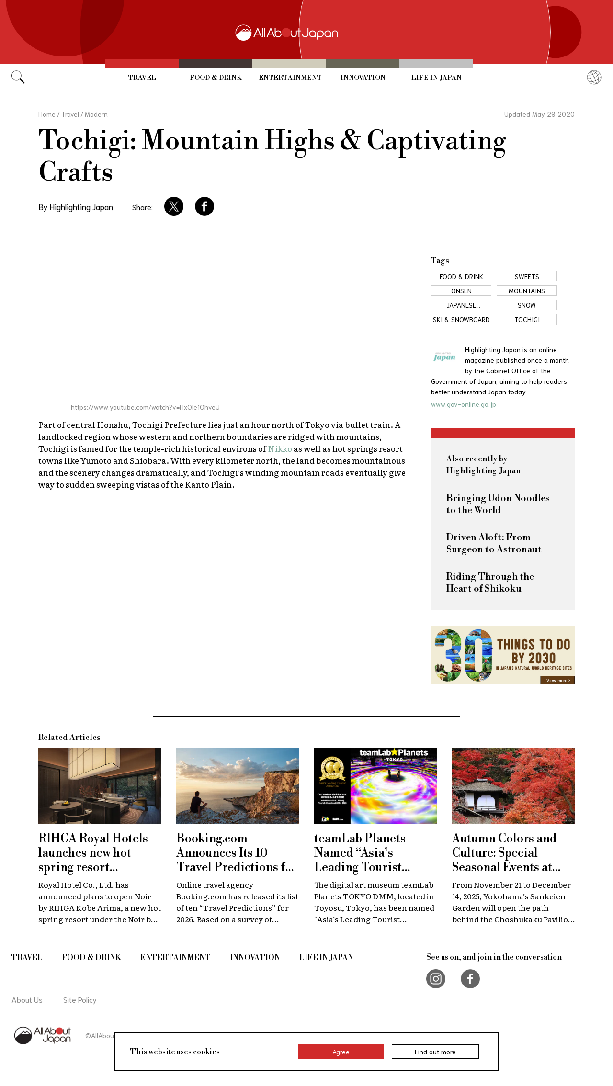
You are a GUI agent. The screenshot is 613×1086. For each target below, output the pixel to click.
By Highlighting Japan (75, 206)
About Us (27, 999)
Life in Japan (436, 78)
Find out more (435, 1051)
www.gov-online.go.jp (463, 404)
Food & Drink (215, 78)
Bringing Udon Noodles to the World (498, 504)
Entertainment (290, 78)
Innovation (363, 78)
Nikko (280, 448)
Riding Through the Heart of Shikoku (490, 583)
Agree (341, 1051)
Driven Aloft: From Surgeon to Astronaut (494, 544)
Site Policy (80, 999)
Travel (142, 78)
